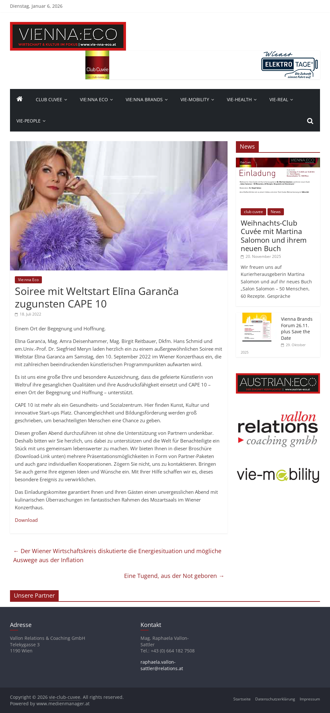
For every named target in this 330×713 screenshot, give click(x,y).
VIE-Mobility (194, 99)
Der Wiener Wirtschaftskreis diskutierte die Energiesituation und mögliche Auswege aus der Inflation (117, 555)
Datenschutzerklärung (275, 699)
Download (26, 520)
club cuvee (253, 211)
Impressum (310, 699)
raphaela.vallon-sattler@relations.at (162, 665)
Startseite (242, 699)
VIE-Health (239, 99)
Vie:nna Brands (144, 99)
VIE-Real (278, 99)
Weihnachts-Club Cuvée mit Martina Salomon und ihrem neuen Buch (273, 235)
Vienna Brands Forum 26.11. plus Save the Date (297, 328)
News (276, 211)
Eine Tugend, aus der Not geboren (174, 576)
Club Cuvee (49, 99)
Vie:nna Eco (94, 99)
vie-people (28, 121)
